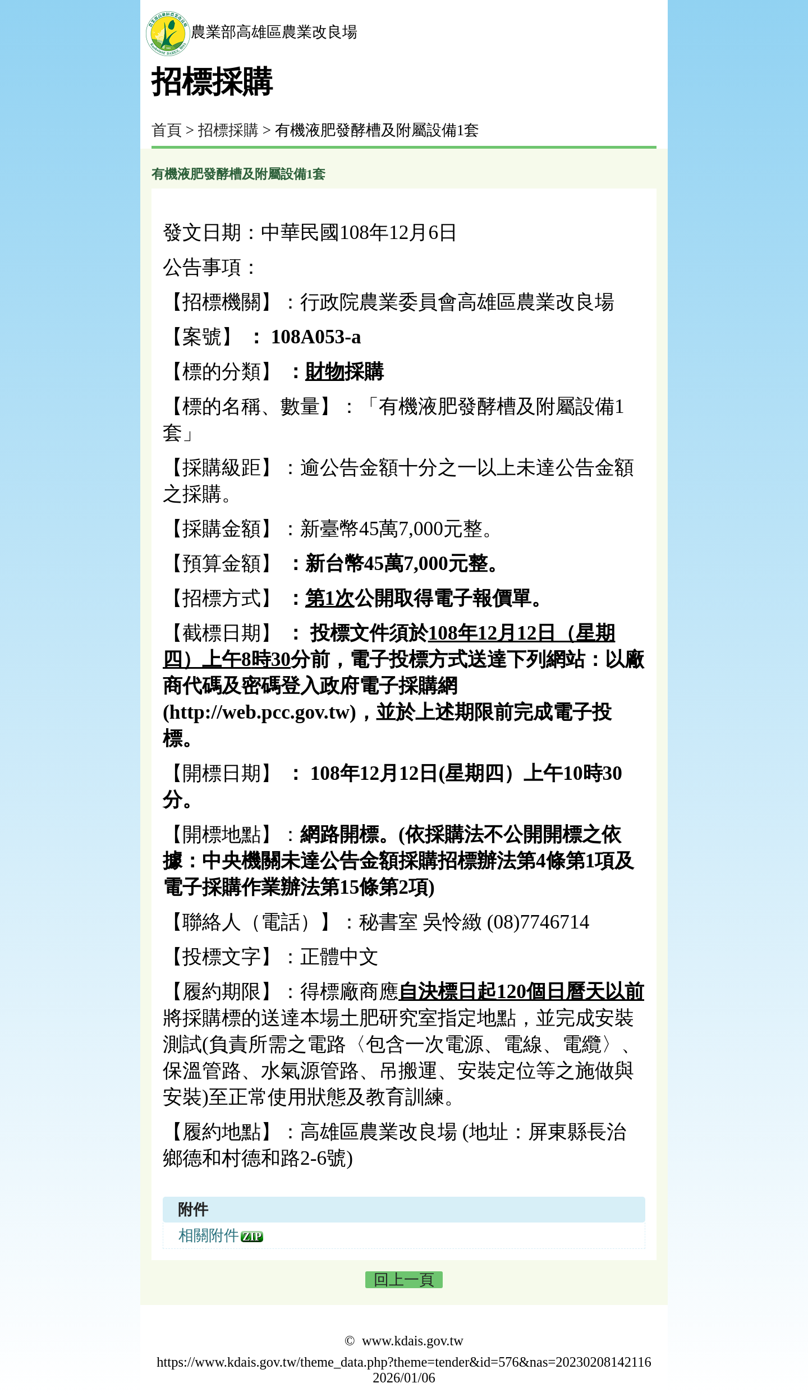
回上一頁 (404, 1279)
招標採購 (228, 130)
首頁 (167, 130)
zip (251, 1236)
